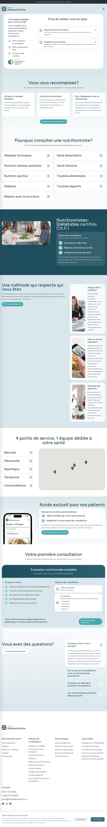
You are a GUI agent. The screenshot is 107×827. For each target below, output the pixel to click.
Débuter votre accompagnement (53, 122)
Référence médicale (10, 749)
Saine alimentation (36, 765)
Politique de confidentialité (93, 743)
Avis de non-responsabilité (93, 753)
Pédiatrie (32, 758)
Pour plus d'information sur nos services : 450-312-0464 (53, 2)
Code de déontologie (90, 746)
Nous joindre (7, 756)
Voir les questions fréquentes (15, 651)
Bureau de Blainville (63, 743)
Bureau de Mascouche (64, 746)
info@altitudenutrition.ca (14, 799)
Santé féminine (34, 768)
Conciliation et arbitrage (92, 749)
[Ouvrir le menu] (103, 9)
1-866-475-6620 (10, 795)
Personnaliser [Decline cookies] (80, 819)
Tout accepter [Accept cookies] (97, 819)
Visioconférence (62, 756)
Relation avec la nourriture (39, 762)
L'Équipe (5, 746)
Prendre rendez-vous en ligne (55, 532)
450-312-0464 (9, 792)
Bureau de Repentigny (64, 749)
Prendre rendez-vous (12, 304)
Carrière (5, 753)
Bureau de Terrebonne (64, 753)
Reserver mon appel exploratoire (88, 621)
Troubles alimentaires (37, 772)
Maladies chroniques (36, 746)
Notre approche (8, 743)
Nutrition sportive (35, 755)
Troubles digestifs (35, 775)
